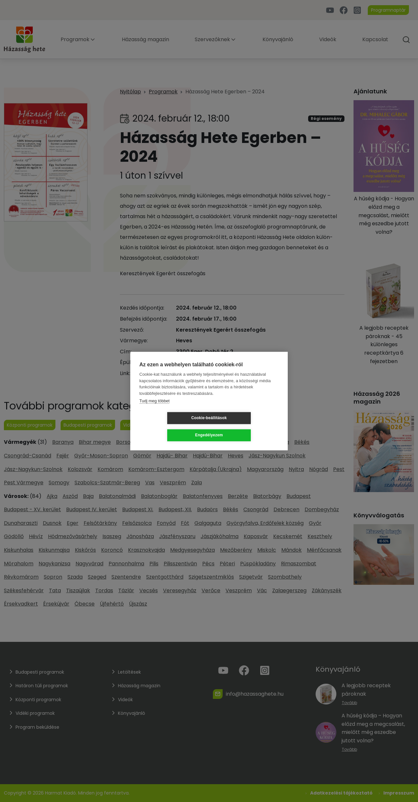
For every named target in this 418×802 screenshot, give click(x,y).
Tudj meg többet (154, 409)
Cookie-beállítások (170, 426)
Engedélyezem (247, 426)
